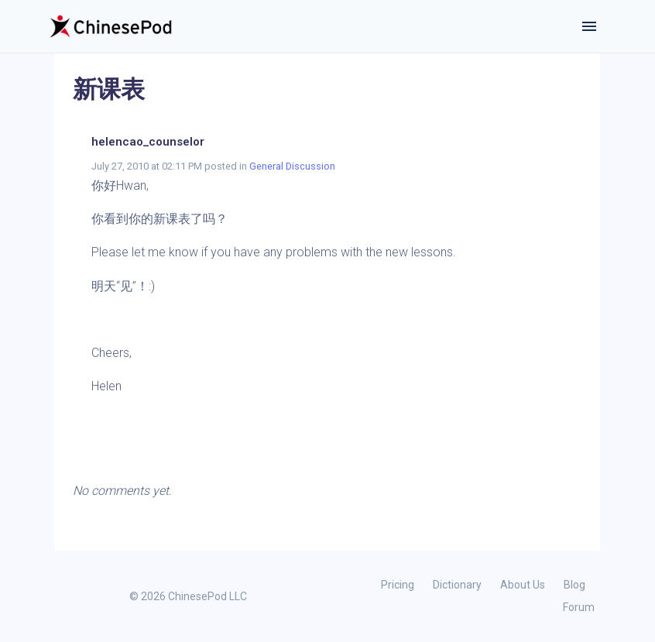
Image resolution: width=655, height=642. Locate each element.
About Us (522, 584)
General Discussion (292, 166)
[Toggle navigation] (589, 26)
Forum (579, 607)
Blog (574, 584)
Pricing (397, 584)
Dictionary (457, 584)
